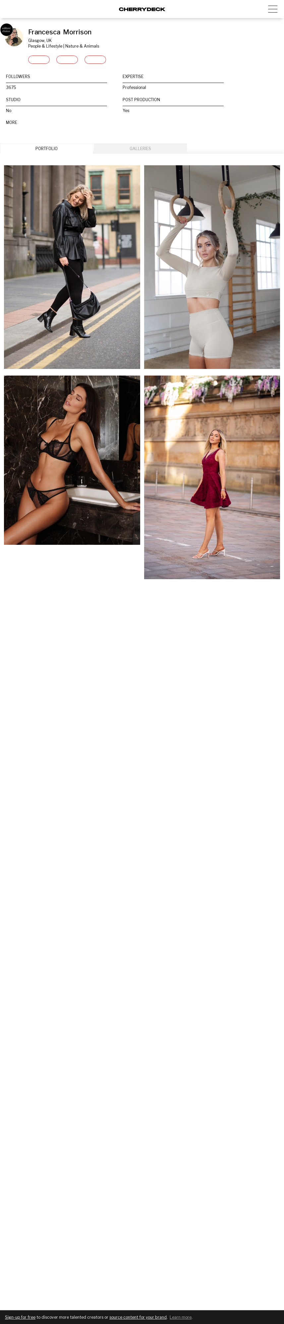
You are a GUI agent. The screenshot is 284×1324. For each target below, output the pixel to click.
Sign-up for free (20, 1317)
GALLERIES (140, 148)
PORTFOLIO (46, 148)
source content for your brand (138, 1317)
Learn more (181, 1317)
